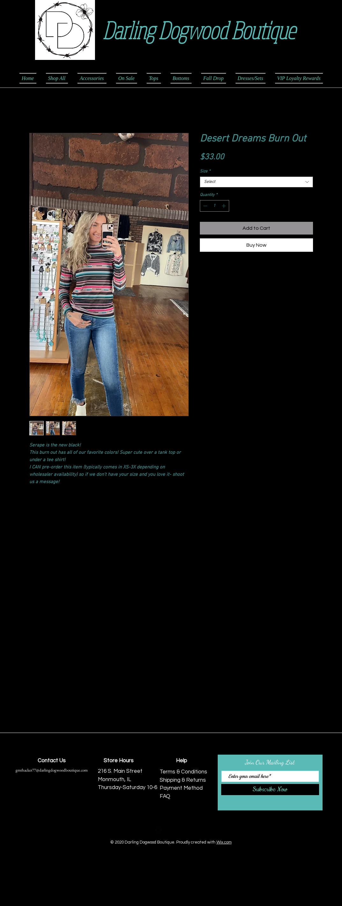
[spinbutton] (214, 205)
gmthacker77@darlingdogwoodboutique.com (52, 770)
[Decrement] (204, 205)
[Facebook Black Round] (158, 830)
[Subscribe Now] (270, 789)
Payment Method (181, 788)
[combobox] (256, 182)
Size (205, 171)
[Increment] (224, 205)
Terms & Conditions (183, 772)
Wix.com (224, 842)
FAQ (165, 796)
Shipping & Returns (183, 780)
